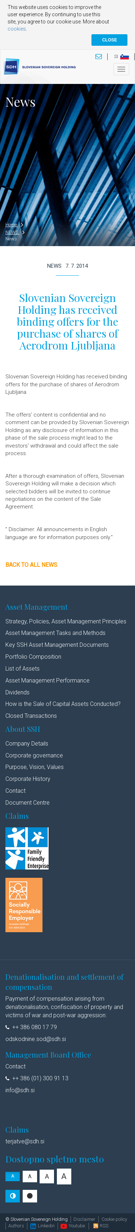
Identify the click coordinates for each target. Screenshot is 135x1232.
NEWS (14, 232)
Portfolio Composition (33, 656)
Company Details (26, 743)
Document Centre (27, 802)
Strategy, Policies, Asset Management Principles (65, 621)
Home (14, 224)
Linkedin (42, 1225)
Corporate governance (34, 755)
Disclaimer (84, 1219)
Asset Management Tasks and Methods (56, 633)
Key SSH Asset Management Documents (57, 644)
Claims (17, 815)
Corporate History (27, 778)
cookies (17, 29)
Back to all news (31, 564)
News (11, 238)
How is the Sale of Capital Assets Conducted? (63, 703)
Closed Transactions (31, 715)
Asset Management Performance (47, 680)
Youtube (72, 1225)
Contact (15, 790)
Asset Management (36, 606)
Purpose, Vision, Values (34, 767)
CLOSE (109, 40)
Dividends (17, 692)
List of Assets (22, 668)
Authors (16, 1225)
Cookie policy (114, 1219)
